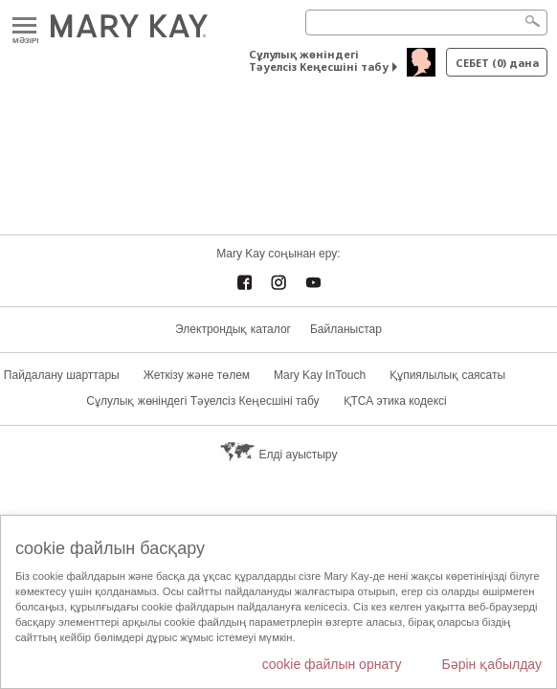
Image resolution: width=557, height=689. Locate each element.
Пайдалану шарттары (62, 375)
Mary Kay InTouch (320, 375)
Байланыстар (346, 329)
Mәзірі (24, 26)
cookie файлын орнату (332, 664)
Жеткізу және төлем (197, 375)
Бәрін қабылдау (491, 664)
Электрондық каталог (233, 329)
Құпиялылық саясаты (447, 375)
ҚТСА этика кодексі (395, 401)
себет (497, 63)
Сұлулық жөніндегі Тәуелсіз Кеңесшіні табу (319, 60)
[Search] (426, 22)
